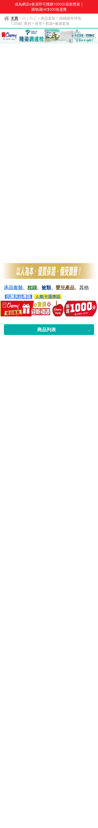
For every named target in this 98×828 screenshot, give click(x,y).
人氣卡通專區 (47, 296)
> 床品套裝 (47, 18)
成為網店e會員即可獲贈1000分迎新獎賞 (47, 4)
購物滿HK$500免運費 (49, 9)
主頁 (14, 18)
